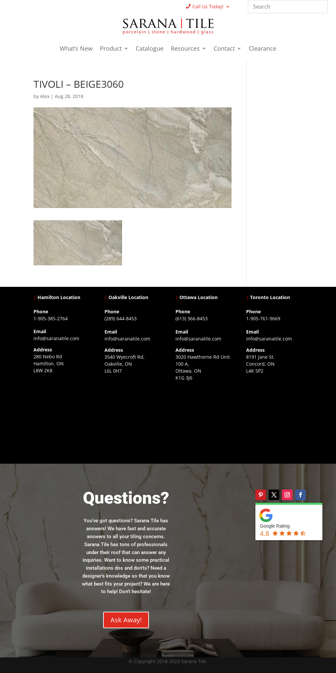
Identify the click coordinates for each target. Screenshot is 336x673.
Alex (44, 96)
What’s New (76, 49)
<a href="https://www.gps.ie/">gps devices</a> (203, 421)
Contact (224, 49)
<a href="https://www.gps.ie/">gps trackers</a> (62, 414)
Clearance (262, 49)
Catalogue (150, 49)
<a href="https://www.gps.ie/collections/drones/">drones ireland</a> (132, 415)
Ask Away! (126, 619)
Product (111, 49)
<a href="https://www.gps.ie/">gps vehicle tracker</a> (274, 415)
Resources (185, 49)
